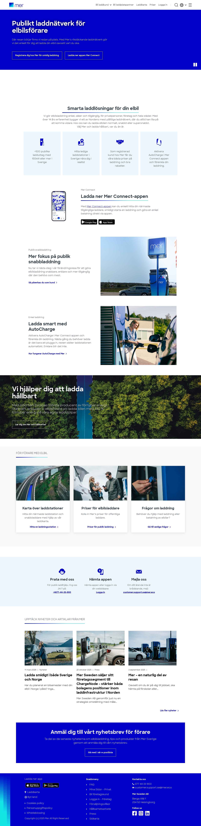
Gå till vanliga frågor (158, 527)
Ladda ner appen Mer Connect (83, 55)
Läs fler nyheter (168, 710)
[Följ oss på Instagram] (141, 814)
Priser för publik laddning (100, 527)
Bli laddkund (102, 4)
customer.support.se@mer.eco (139, 592)
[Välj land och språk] (183, 5)
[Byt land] (31, 797)
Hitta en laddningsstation (43, 527)
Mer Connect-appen (99, 206)
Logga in (162, 4)
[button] (195, 64)
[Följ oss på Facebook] (135, 814)
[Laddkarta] (32, 792)
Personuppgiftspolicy (39, 808)
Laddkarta (141, 4)
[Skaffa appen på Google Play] (51, 785)
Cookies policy (35, 803)
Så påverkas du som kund (42, 282)
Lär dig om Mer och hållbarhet (30, 424)
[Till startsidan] (16, 5)
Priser (153, 4)
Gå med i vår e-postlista (100, 752)
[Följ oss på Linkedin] (148, 814)
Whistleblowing (36, 812)
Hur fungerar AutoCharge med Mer (46, 353)
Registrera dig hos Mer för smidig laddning (37, 55)
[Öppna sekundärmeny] (190, 5)
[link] (89, 222)
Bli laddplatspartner (123, 4)
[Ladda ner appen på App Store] (33, 785)
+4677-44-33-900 (62, 592)
